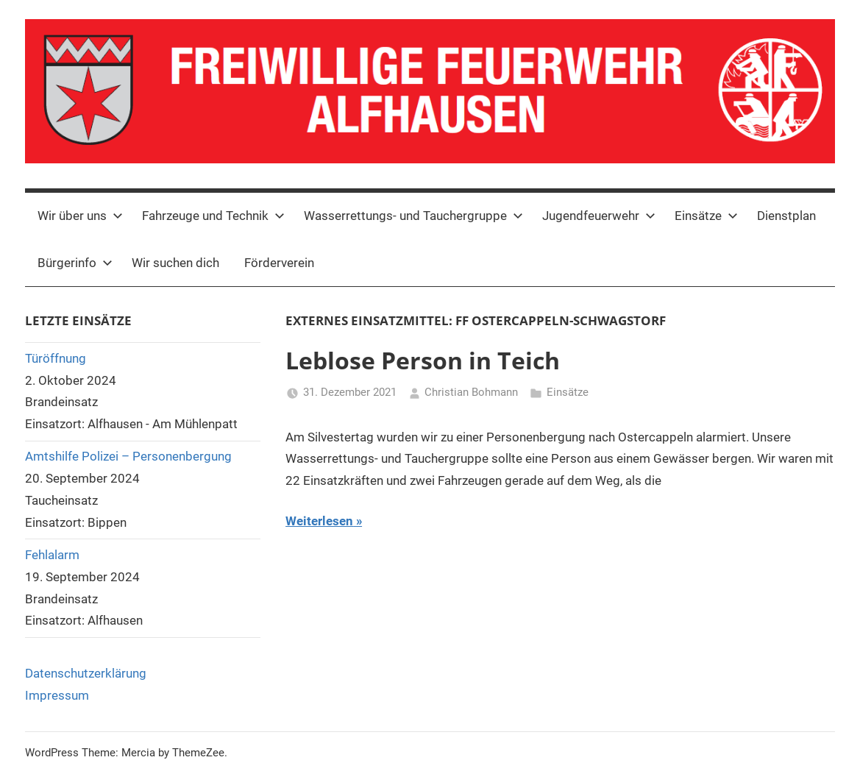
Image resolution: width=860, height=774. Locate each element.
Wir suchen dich (175, 262)
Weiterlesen (319, 521)
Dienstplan (786, 215)
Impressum (57, 695)
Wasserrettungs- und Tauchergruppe (413, 215)
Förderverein (279, 262)
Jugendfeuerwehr (598, 215)
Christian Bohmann (471, 392)
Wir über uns (80, 215)
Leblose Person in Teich (422, 360)
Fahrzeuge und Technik (213, 215)
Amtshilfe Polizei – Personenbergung (128, 456)
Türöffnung (55, 358)
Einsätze (706, 215)
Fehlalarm (52, 554)
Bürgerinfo (75, 262)
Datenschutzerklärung (85, 673)
